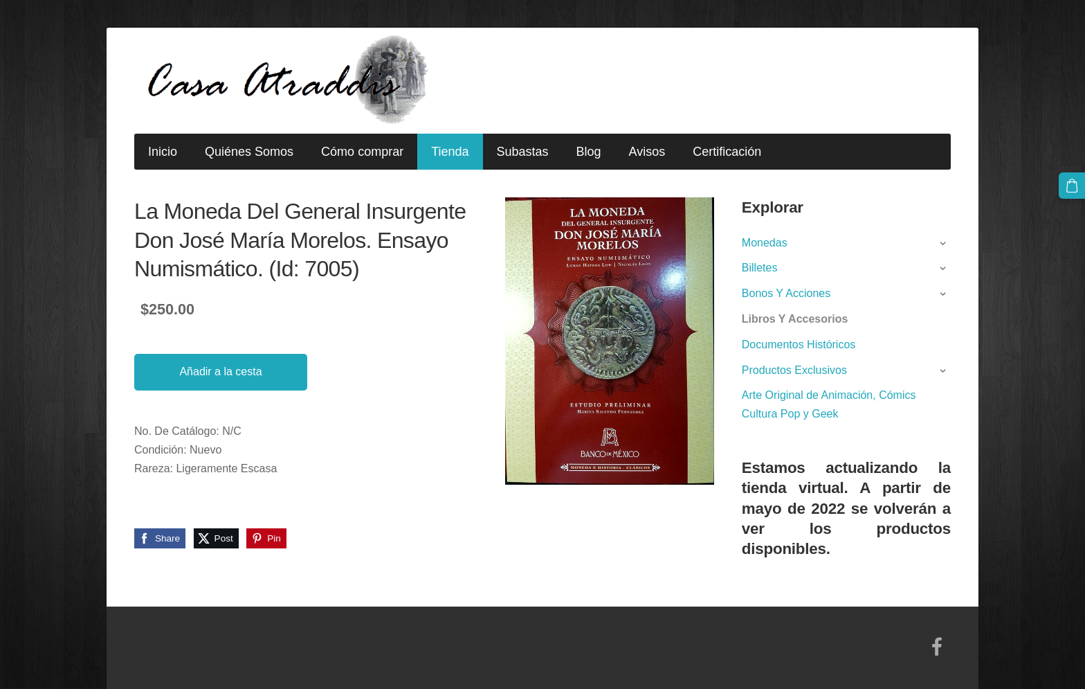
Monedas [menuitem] (764, 243)
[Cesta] (1072, 185)
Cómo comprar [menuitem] (362, 152)
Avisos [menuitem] (647, 152)
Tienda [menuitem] (449, 152)
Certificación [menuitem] (727, 152)
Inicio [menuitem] (162, 152)
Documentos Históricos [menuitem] (799, 344)
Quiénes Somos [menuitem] (249, 152)
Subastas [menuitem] (523, 152)
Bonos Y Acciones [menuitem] (786, 293)
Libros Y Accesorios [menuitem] (795, 319)
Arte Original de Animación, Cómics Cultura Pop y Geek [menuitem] (829, 404)
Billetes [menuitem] (760, 268)
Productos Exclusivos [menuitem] (794, 370)
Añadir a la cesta (220, 371)
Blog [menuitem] (588, 152)
